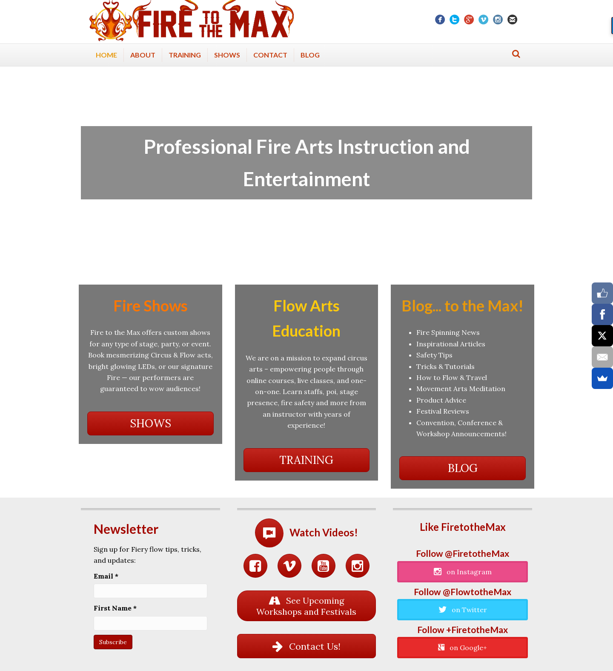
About (142, 55)
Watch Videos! (323, 532)
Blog (310, 55)
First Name (115, 608)
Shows (227, 55)
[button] (150, 423)
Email (106, 576)
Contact (270, 55)
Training (185, 55)
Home (106, 55)
